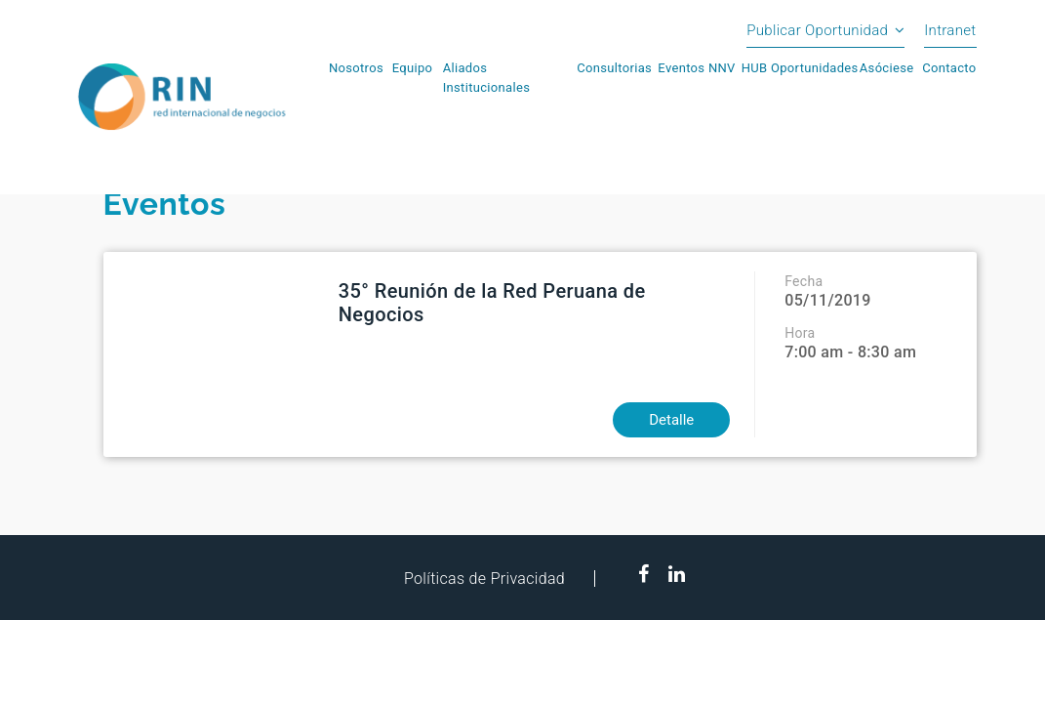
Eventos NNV (696, 68)
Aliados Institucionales (486, 78)
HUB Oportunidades (800, 68)
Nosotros (356, 68)
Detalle (671, 420)
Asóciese (887, 68)
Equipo (412, 68)
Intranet (950, 30)
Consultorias (614, 68)
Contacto (949, 68)
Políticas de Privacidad (484, 578)
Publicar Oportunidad (817, 30)
